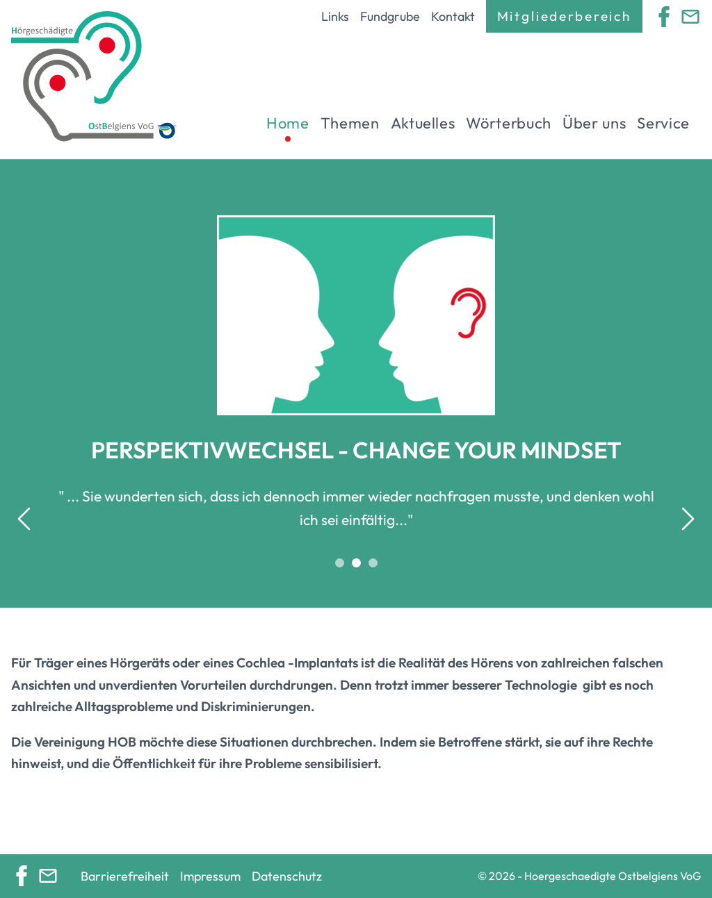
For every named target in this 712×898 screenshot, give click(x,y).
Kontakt (453, 16)
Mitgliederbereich (564, 16)
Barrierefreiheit (125, 876)
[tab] (339, 562)
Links (335, 16)
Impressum (210, 876)
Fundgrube (390, 16)
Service (663, 123)
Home (287, 123)
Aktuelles (423, 123)
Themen (350, 123)
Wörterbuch (508, 123)
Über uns (594, 123)
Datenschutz (287, 876)
